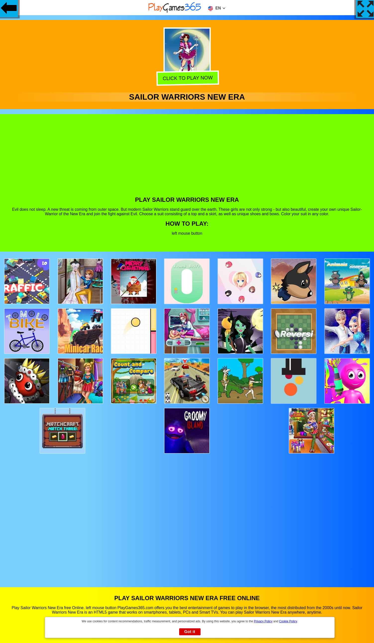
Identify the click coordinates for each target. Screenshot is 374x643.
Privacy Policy (263, 621)
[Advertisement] (187, 159)
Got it (189, 632)
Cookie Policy (288, 621)
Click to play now (187, 78)
